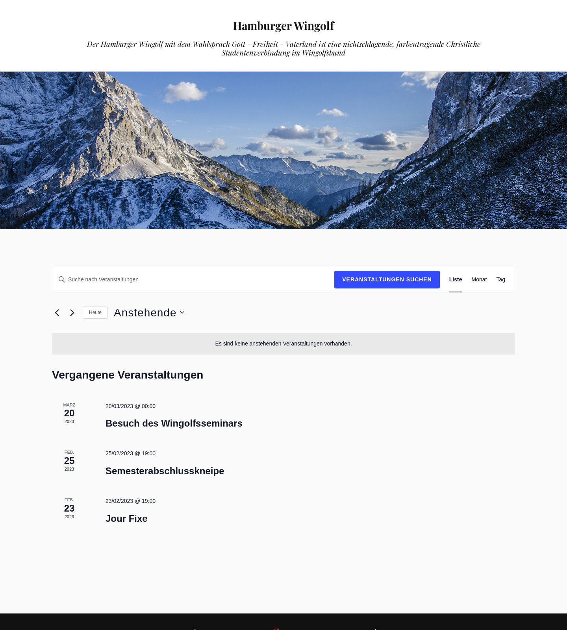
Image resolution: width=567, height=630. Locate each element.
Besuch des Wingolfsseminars (174, 423)
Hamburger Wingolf (284, 24)
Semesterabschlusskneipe (165, 471)
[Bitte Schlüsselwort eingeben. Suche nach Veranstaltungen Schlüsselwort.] (193, 279)
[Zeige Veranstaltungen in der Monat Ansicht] (479, 279)
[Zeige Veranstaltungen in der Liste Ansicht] (455, 279)
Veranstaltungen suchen (387, 279)
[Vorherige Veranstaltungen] (56, 312)
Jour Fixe (127, 518)
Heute (95, 312)
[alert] (283, 344)
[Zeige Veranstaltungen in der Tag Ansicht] (500, 279)
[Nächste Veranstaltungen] (72, 312)
